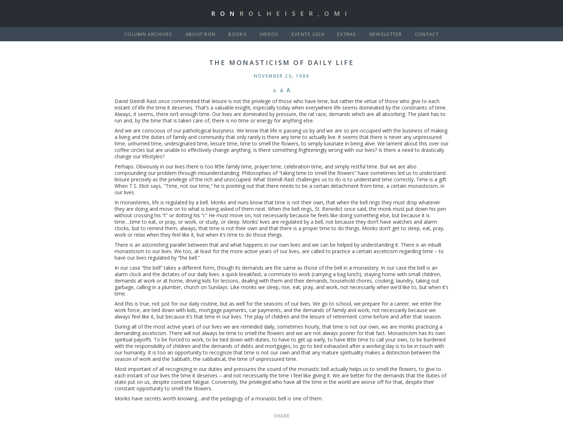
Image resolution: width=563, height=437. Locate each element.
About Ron (201, 34)
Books (237, 34)
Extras (347, 34)
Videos (269, 34)
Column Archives (148, 34)
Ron (281, 13)
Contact (427, 34)
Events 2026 (308, 34)
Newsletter (385, 34)
